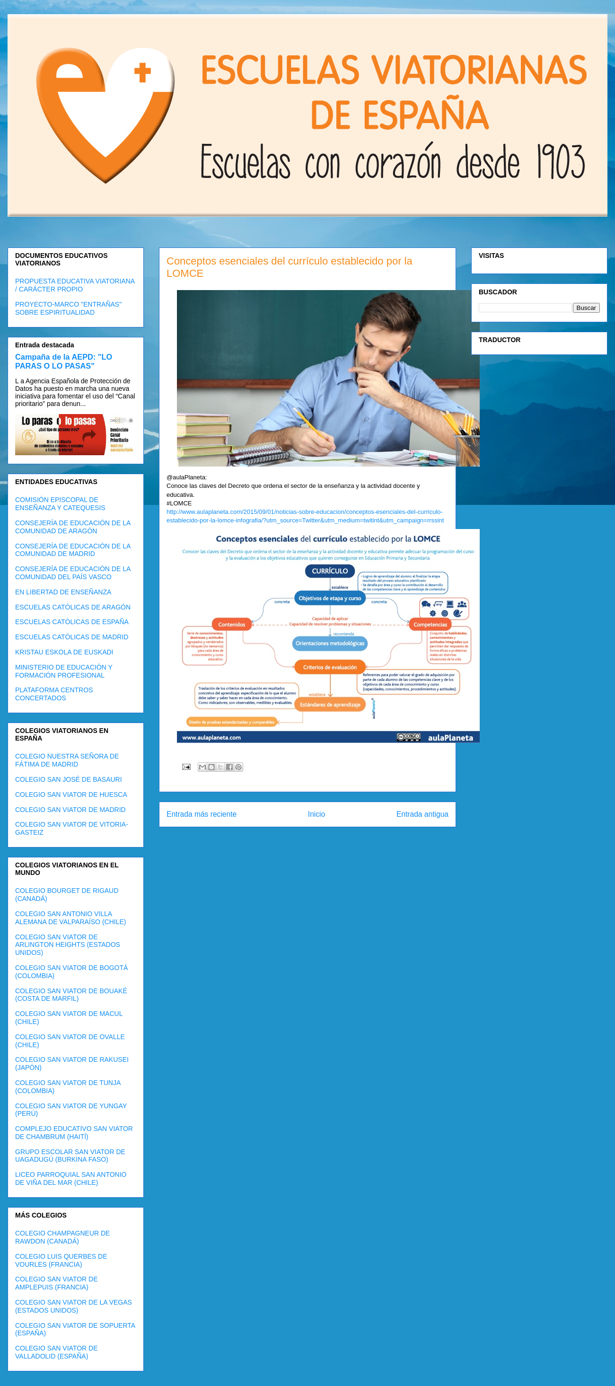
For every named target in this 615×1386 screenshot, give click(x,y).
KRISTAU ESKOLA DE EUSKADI (64, 652)
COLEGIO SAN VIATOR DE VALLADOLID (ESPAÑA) (56, 1352)
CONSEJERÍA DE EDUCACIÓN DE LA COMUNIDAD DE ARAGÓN (73, 527)
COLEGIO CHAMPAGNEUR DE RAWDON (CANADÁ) (62, 1237)
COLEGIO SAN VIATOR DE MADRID (70, 809)
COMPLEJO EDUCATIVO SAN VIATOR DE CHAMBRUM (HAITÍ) (74, 1132)
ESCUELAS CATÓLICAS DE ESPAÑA (72, 622)
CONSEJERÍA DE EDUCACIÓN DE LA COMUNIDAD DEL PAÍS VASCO (73, 573)
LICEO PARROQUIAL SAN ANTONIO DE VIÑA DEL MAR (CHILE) (70, 1178)
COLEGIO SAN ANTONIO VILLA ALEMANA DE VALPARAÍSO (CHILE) (70, 918)
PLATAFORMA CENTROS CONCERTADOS (54, 694)
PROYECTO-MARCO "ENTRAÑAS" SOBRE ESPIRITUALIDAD (68, 308)
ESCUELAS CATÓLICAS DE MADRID (71, 637)
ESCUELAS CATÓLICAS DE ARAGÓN (73, 607)
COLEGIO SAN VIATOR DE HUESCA (71, 794)
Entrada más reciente (202, 814)
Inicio (316, 814)
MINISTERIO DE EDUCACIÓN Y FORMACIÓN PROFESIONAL (64, 671)
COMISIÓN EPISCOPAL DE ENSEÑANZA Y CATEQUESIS (60, 504)
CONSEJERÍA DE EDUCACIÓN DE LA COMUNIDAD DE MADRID (73, 550)
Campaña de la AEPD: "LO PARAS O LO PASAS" (63, 361)
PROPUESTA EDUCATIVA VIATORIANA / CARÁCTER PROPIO (74, 285)
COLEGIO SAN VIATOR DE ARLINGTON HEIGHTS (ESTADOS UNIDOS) (67, 945)
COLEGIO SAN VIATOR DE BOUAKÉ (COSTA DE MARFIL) (71, 995)
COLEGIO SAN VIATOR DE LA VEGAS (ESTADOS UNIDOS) (73, 1306)
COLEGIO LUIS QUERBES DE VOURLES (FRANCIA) (61, 1260)
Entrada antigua (422, 814)
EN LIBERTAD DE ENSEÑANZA (63, 592)
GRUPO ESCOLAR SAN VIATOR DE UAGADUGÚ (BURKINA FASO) (70, 1156)
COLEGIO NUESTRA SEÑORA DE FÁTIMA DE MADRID (67, 760)
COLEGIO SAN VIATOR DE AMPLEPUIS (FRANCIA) (56, 1283)
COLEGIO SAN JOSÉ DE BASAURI (68, 779)
